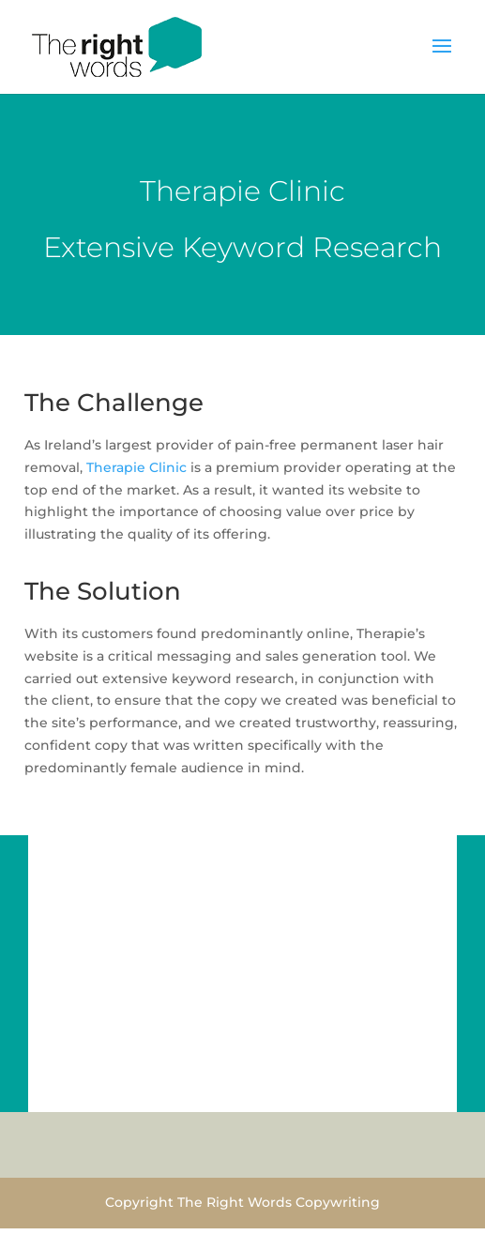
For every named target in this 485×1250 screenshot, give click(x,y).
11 (290, 1088)
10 (274, 1088)
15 (354, 1088)
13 (322, 1088)
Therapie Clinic (136, 467)
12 (306, 1088)
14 (338, 1088)
